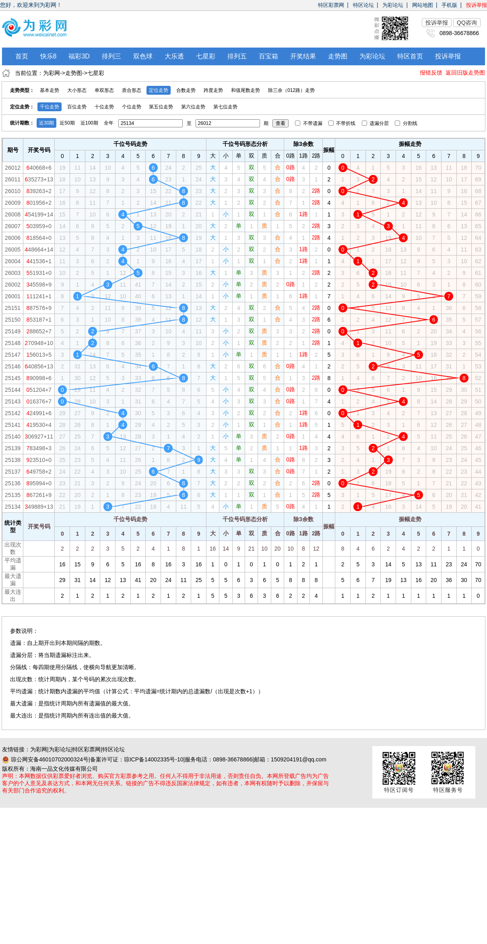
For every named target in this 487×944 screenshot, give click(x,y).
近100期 (89, 123)
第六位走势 (193, 107)
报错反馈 (431, 72)
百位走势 (77, 107)
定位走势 (158, 90)
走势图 (337, 56)
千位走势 (49, 107)
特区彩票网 (331, 5)
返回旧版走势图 (465, 72)
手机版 (449, 5)
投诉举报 (476, 5)
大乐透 (174, 56)
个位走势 (131, 107)
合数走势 (186, 90)
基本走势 (49, 90)
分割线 (406, 123)
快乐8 (48, 56)
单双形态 (104, 90)
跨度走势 (213, 90)
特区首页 (410, 56)
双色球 (143, 56)
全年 (108, 123)
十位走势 (104, 107)
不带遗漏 (309, 123)
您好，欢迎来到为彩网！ (31, 5)
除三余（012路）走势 (291, 90)
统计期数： (22, 123)
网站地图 (422, 5)
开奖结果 (303, 56)
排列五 (237, 56)
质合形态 (131, 90)
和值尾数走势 (245, 90)
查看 (280, 123)
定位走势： (22, 107)
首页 (21, 56)
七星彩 (205, 56)
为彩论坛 (392, 5)
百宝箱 (268, 56)
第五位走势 (161, 107)
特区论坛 (363, 5)
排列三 (111, 56)
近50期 (67, 123)
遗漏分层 (376, 123)
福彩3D (78, 56)
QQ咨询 (467, 22)
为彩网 (51, 73)
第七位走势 (225, 107)
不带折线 (342, 123)
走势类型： (22, 90)
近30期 (46, 123)
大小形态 (77, 90)
